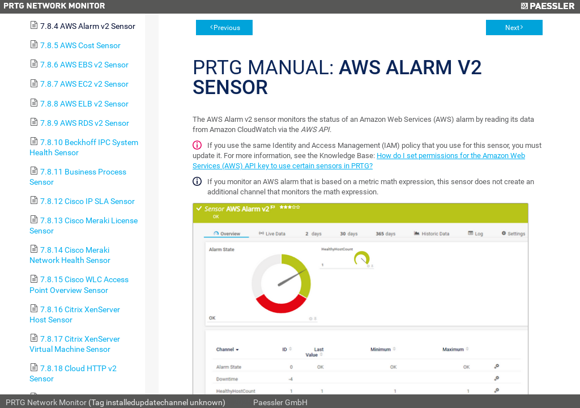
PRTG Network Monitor (46, 402)
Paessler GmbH (280, 402)
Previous (227, 28)
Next (512, 28)
